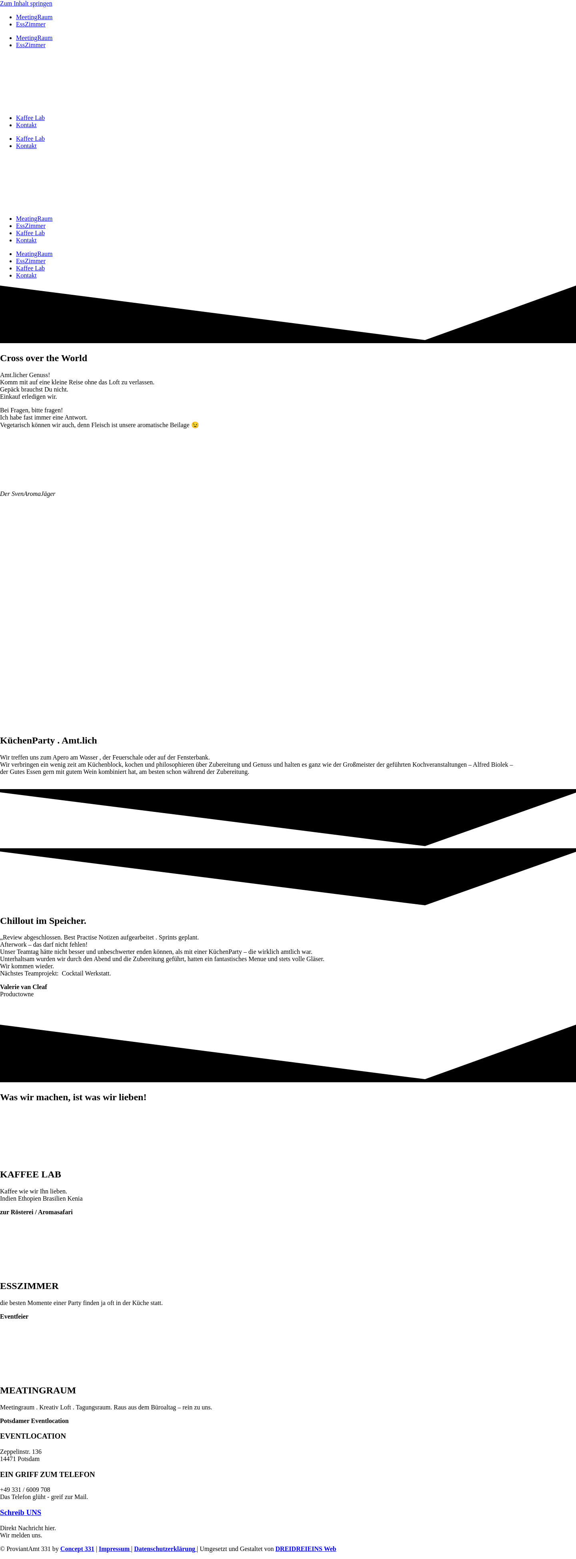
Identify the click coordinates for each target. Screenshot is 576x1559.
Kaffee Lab (30, 117)
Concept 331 (77, 1548)
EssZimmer (31, 24)
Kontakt (26, 125)
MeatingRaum (34, 218)
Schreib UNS (20, 1512)
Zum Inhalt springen (26, 3)
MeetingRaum (34, 17)
